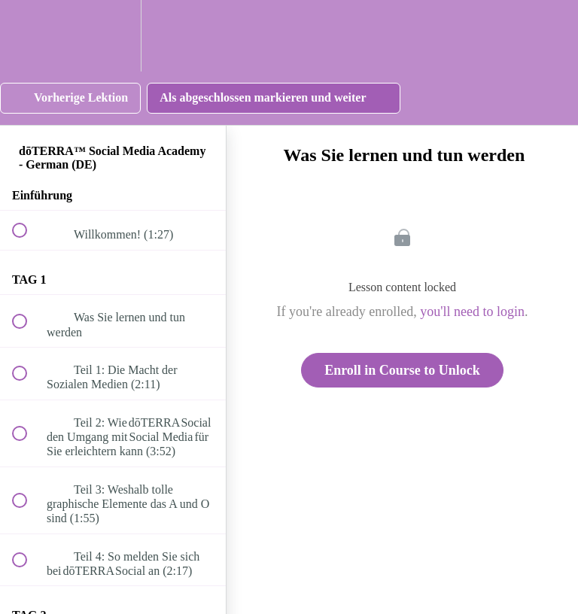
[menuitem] (113, 35)
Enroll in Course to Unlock (402, 370)
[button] (28, 35)
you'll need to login (472, 311)
